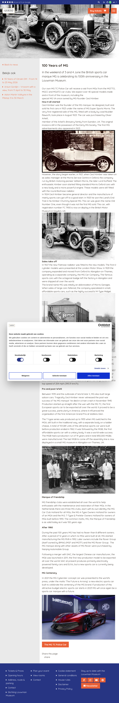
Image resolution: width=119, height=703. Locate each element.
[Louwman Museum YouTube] (96, 680)
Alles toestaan (93, 376)
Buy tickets (98, 11)
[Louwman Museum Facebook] (84, 680)
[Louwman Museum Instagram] (90, 680)
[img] (98, 2)
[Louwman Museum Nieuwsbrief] (90, 686)
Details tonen (100, 368)
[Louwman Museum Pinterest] (102, 680)
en (114, 2)
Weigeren (25, 376)
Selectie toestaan (59, 376)
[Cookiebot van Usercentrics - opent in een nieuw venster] (100, 325)
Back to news (11, 64)
